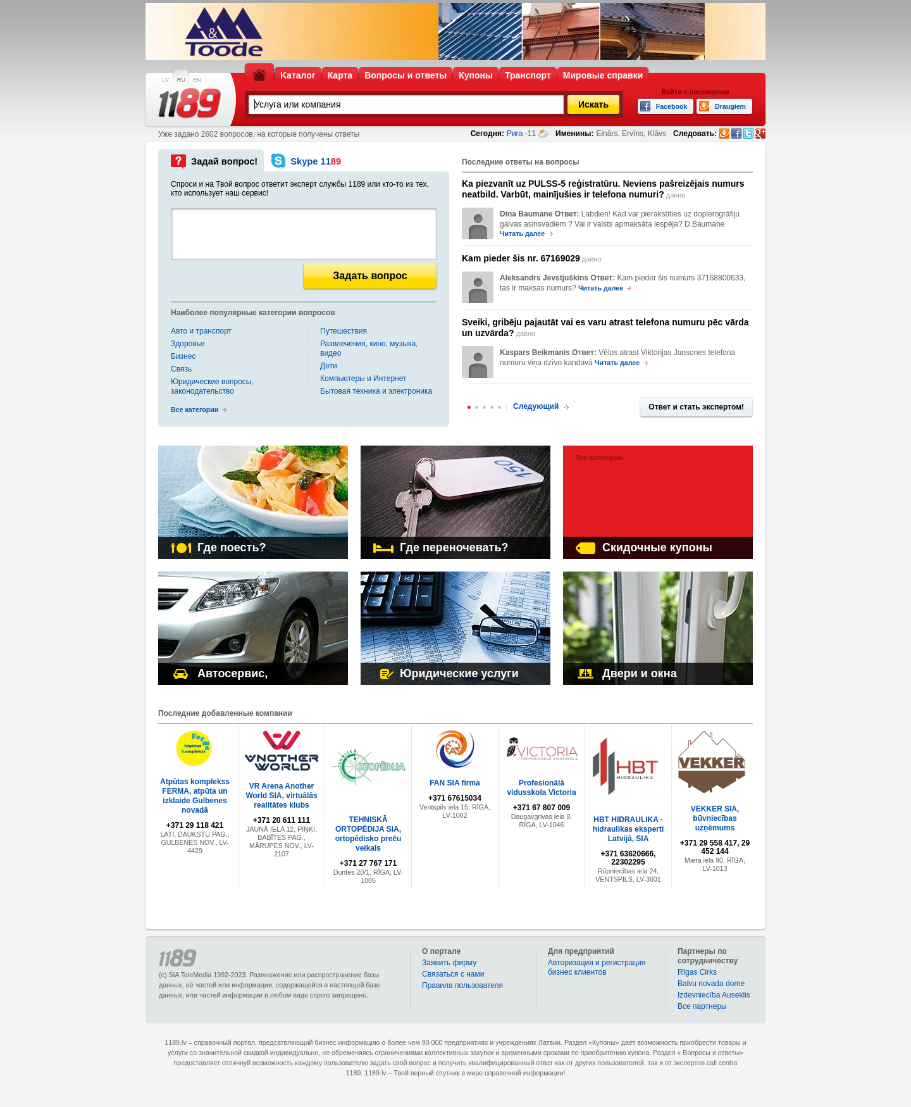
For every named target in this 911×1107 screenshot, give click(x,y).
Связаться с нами (453, 974)
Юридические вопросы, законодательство (212, 386)
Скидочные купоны (644, 547)
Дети (328, 365)
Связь (181, 369)
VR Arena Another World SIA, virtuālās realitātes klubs (281, 796)
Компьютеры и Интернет (363, 378)
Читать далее (522, 233)
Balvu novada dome (711, 983)
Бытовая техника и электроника (376, 391)
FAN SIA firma (455, 783)
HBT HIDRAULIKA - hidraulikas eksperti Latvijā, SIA (628, 829)
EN (197, 80)
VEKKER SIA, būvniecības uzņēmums (715, 818)
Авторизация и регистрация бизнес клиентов (597, 967)
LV (165, 80)
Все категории (194, 409)
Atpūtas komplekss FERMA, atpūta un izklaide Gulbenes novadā (195, 796)
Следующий (536, 406)
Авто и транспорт (201, 331)
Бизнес (183, 356)
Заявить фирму (449, 962)
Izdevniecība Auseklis (714, 995)
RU (181, 80)
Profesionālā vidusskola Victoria (541, 788)
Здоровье (188, 343)
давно (603, 188)
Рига (515, 133)
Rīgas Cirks (697, 972)
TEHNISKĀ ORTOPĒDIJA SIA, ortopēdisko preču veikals (368, 834)
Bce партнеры (702, 1006)
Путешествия (343, 331)
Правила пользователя (462, 985)
